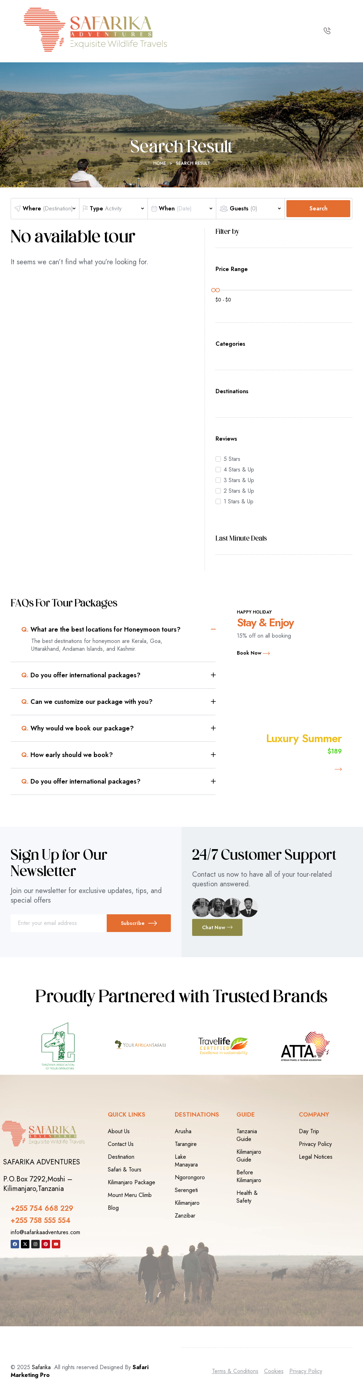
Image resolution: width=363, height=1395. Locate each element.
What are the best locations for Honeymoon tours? (100, 629)
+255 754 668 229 (42, 1208)
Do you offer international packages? (80, 675)
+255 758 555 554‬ (41, 1220)
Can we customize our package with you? (86, 701)
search (318, 208)
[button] (118, 629)
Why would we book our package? (77, 728)
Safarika (41, 1367)
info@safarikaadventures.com (45, 1232)
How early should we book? (67, 754)
